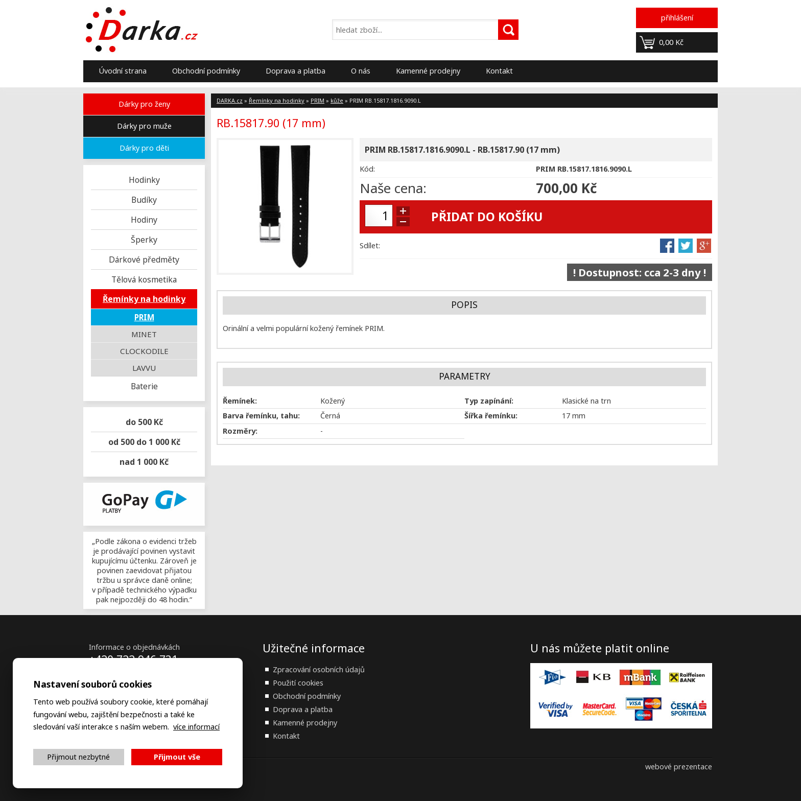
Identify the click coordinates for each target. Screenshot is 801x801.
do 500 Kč (144, 422)
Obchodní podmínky (206, 71)
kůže (337, 100)
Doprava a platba (295, 71)
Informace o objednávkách (134, 647)
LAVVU (144, 368)
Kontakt (499, 71)
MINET (144, 334)
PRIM (144, 317)
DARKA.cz (230, 100)
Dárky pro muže (144, 126)
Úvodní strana (123, 71)
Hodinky (144, 179)
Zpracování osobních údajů (319, 669)
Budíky (144, 199)
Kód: (367, 169)
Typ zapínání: (488, 401)
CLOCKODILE (144, 351)
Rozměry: (240, 431)
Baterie (144, 386)
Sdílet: (370, 245)
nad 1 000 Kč (144, 461)
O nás (360, 71)
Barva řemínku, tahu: (261, 415)
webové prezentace (678, 766)
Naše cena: (393, 188)
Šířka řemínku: (490, 415)
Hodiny (144, 219)
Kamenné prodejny (428, 71)
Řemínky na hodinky (144, 298)
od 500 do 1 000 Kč (144, 441)
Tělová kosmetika (144, 279)
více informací (196, 727)
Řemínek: (240, 401)
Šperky (144, 239)
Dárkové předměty (144, 259)
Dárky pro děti (144, 148)
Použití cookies (298, 683)
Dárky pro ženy (144, 104)
